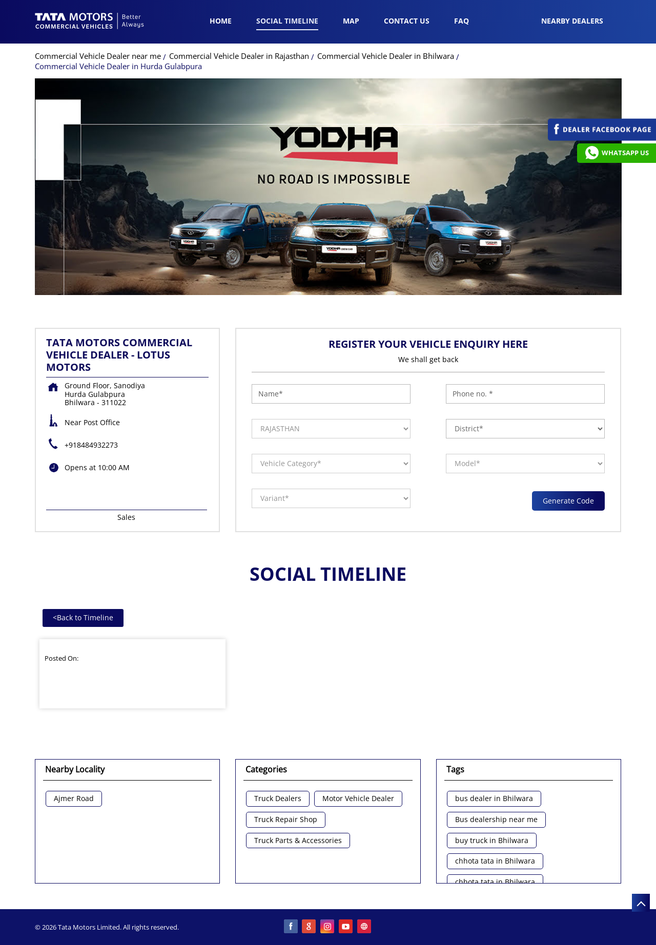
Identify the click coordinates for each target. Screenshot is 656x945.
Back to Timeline (83, 617)
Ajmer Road (74, 798)
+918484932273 (91, 445)
